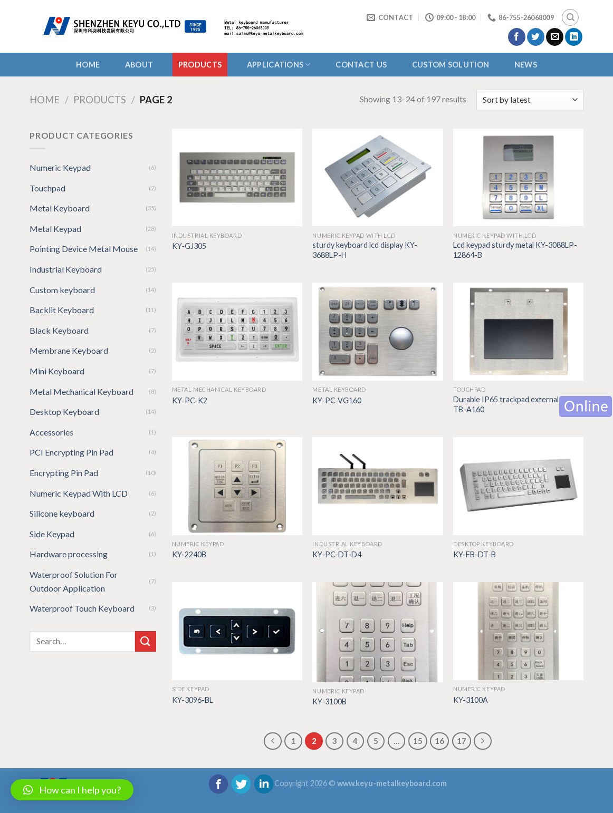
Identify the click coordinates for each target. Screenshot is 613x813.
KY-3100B (329, 701)
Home (88, 64)
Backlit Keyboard (62, 310)
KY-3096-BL (192, 699)
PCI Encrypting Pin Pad (71, 452)
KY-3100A (470, 699)
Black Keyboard (59, 330)
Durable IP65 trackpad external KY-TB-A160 (513, 404)
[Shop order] (529, 100)
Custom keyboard (62, 290)
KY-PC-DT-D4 (336, 554)
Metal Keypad (55, 229)
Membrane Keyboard (69, 350)
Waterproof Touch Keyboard (82, 608)
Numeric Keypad (60, 167)
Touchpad (47, 188)
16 (439, 741)
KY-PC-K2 (189, 400)
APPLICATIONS (279, 65)
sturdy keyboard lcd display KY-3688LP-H (364, 249)
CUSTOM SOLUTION (450, 64)
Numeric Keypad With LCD (79, 493)
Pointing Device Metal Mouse (84, 249)
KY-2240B (189, 554)
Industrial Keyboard (66, 269)
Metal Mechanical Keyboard (81, 391)
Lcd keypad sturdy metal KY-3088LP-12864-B (515, 249)
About (139, 64)
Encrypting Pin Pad (64, 473)
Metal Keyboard (60, 208)
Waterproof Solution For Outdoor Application (74, 581)
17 (461, 741)
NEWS (525, 64)
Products (200, 64)
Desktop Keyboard (64, 411)
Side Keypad (52, 534)
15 (418, 741)
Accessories (51, 432)
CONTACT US (361, 64)
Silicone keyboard (62, 513)
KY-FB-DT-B (474, 554)
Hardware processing (69, 554)
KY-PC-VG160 (336, 400)
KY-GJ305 (189, 245)
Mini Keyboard (57, 371)
